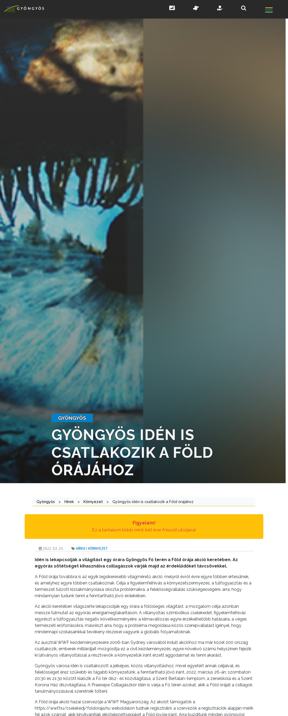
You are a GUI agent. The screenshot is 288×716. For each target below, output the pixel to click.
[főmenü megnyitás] (276, 11)
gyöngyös (72, 418)
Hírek (80, 548)
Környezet (98, 548)
